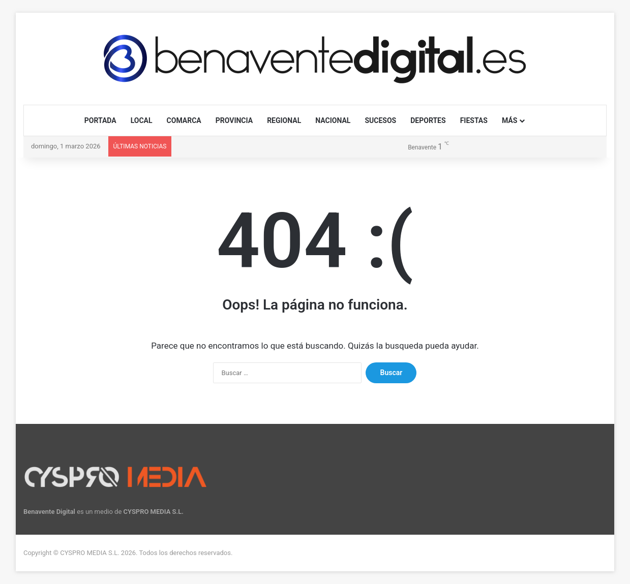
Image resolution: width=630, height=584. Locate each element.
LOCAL (142, 120)
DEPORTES (427, 120)
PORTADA (100, 120)
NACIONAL (332, 120)
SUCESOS (380, 120)
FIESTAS (474, 120)
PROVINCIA (234, 120)
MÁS (509, 120)
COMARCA (184, 120)
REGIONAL (284, 120)
